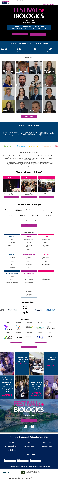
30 (39, 342)
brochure (30, 478)
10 (18, 342)
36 (45, 342)
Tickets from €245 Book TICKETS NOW (38, 35)
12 (20, 342)
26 (35, 342)
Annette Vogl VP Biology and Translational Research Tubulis (9, 84)
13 (21, 342)
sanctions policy (30, 477)
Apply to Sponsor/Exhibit (29, 347)
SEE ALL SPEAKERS (29, 116)
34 (43, 342)
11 (19, 342)
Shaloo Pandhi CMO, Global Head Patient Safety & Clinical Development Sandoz (38, 84)
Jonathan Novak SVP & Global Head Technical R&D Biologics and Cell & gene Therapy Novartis (40, 98)
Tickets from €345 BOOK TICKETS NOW (29, 420)
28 (37, 342)
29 (38, 342)
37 (46, 342)
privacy (19, 478)
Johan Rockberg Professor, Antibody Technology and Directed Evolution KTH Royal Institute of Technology (24, 84)
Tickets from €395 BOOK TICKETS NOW (29, 225)
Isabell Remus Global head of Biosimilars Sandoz (7, 111)
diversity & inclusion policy (16, 477)
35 (44, 342)
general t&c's (22, 478)
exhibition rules (10, 477)
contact (27, 478)
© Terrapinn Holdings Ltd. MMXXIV (12, 478)
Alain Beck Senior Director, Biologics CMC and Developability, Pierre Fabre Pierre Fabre (26, 71)
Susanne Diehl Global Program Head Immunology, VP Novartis (8, 71)
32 (41, 342)
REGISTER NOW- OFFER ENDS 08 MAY (48, 4)
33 (42, 342)
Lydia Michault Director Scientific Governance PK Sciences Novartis (50, 111)
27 (36, 342)
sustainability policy (23, 477)
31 (40, 342)
